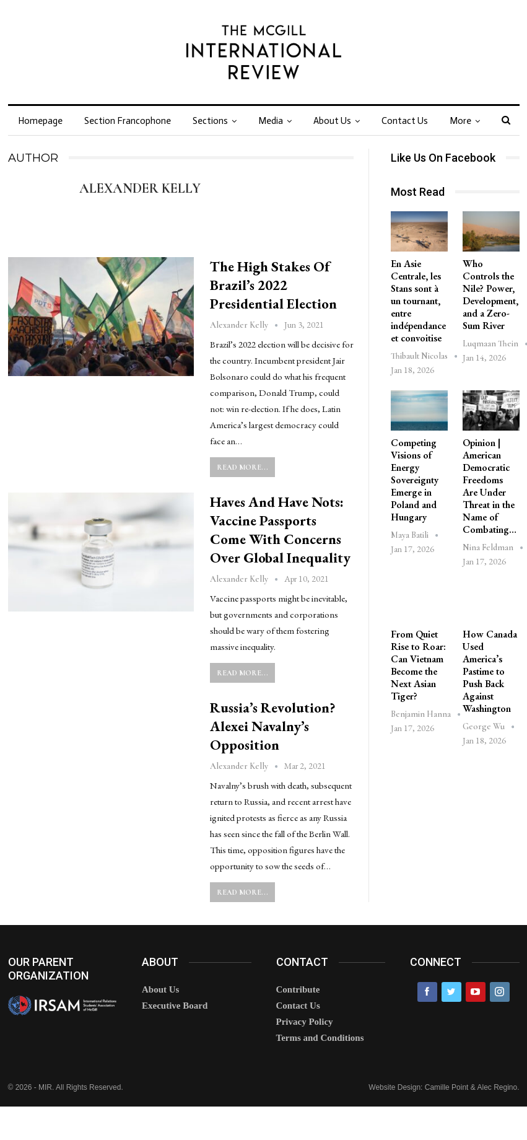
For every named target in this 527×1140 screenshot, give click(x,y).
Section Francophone (127, 120)
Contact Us (404, 120)
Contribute (298, 989)
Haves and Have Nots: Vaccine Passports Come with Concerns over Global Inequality (280, 530)
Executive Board (174, 1006)
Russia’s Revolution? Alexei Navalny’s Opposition (273, 726)
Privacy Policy (304, 1022)
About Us (332, 120)
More (460, 120)
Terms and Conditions (320, 1038)
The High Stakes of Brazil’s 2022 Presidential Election (273, 285)
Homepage (40, 120)
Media (270, 120)
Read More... (242, 467)
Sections (210, 120)
